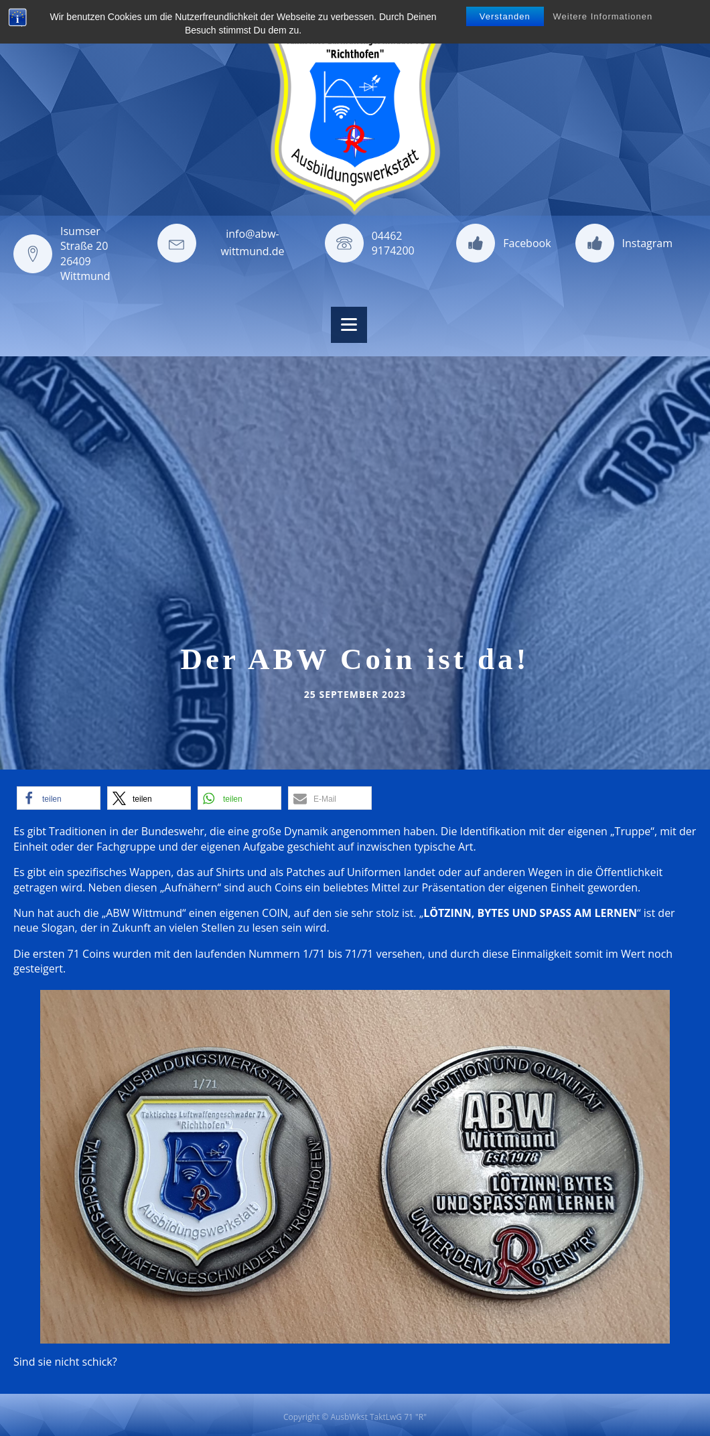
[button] (58, 798)
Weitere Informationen (603, 16)
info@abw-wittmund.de (252, 242)
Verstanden (505, 16)
